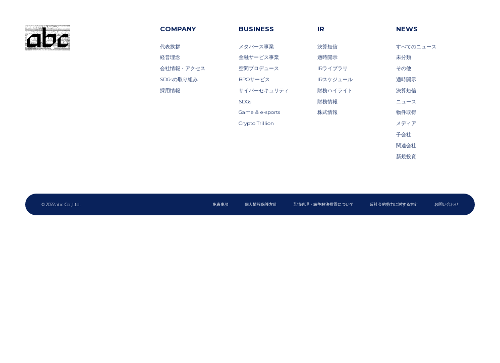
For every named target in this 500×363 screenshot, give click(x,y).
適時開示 (327, 57)
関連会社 (406, 145)
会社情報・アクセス (182, 68)
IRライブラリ (332, 68)
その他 (403, 68)
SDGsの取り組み (179, 79)
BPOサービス (254, 79)
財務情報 (327, 101)
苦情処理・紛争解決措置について (323, 204)
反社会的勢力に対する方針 (394, 204)
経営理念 (170, 57)
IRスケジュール (335, 79)
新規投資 (406, 156)
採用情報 (170, 90)
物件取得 (406, 112)
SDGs (245, 101)
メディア (406, 123)
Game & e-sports (259, 112)
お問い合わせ (446, 204)
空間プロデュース (259, 68)
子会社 (403, 134)
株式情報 (327, 112)
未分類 (403, 57)
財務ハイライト (335, 90)
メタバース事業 (256, 46)
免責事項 (220, 204)
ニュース (406, 101)
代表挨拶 (170, 46)
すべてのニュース (416, 46)
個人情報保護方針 (261, 204)
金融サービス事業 (259, 57)
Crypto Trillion (256, 123)
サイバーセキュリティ (264, 90)
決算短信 (327, 46)
